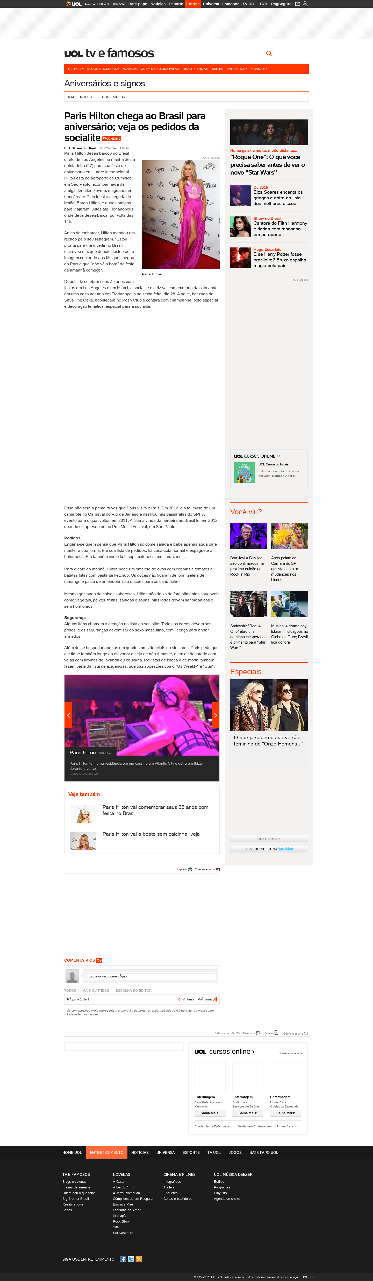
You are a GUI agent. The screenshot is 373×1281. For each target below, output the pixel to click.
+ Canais (259, 69)
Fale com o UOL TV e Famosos (235, 1033)
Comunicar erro (204, 869)
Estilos (219, 1181)
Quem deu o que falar (160, 69)
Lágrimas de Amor (126, 1210)
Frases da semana (76, 1187)
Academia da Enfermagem (213, 1126)
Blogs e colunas (103, 69)
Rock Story (121, 1221)
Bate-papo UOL (263, 1152)
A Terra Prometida (126, 1193)
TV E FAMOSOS (76, 1174)
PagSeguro (281, 4)
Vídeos (119, 97)
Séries (217, 69)
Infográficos (172, 1181)
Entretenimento (107, 1152)
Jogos (235, 1152)
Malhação (120, 1216)
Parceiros (237, 69)
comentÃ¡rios (79, 960)
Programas (222, 1187)
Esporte (176, 4)
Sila (116, 1227)
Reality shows (195, 69)
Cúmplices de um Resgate (133, 1198)
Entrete (193, 4)
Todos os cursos (290, 1053)
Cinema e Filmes (179, 1174)
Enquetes (170, 1193)
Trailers (169, 1187)
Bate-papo (137, 4)
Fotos (104, 97)
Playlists (220, 1193)
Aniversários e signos (104, 83)
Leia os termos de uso (82, 1014)
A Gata (118, 1181)
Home (71, 97)
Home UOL (72, 1152)
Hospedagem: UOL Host (298, 1277)
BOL (264, 4)
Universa (211, 4)
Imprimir (182, 869)
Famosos (230, 4)
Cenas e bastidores (177, 1198)
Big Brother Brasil (75, 1198)
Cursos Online (260, 457)
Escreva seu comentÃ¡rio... (150, 976)
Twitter (131, 1259)
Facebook (123, 1259)
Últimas (76, 69)
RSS (139, 1259)
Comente (113, 138)
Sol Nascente (123, 1233)
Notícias (158, 4)
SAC (122, 4)
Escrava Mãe (123, 1204)
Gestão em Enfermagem (255, 1126)
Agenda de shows (227, 1198)
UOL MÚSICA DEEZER (233, 1174)
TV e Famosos (120, 53)
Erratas (269, 1033)
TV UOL (249, 4)
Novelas (130, 69)
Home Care (285, 1126)
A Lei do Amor (123, 1187)
